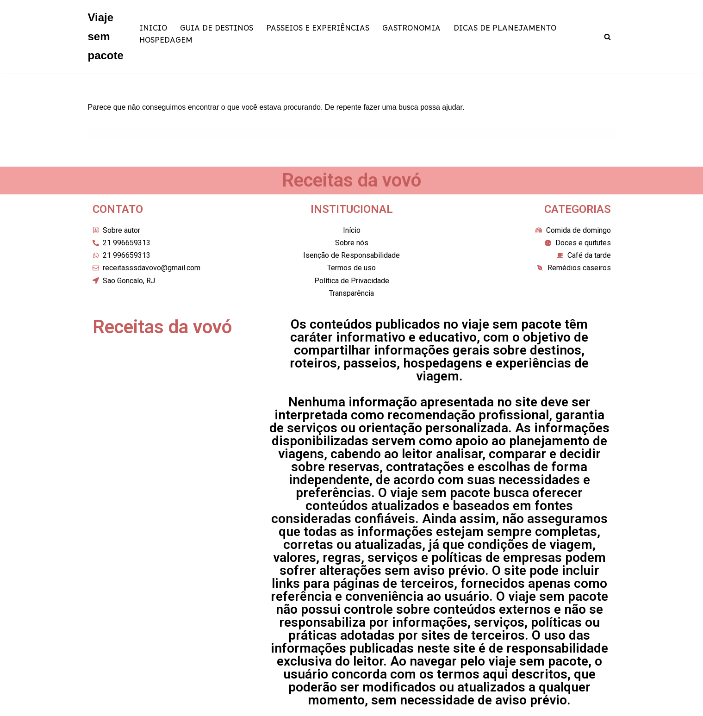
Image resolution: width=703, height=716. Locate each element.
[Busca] (607, 36)
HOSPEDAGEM (166, 43)
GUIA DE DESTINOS (216, 31)
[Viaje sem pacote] (106, 36)
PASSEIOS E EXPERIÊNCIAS (317, 31)
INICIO (153, 31)
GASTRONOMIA (411, 31)
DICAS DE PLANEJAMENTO (505, 31)
